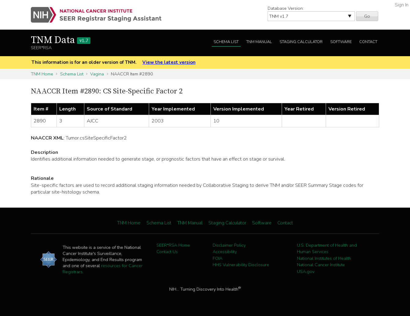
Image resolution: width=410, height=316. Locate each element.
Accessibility (225, 252)
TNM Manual (259, 42)
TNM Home (42, 74)
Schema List (226, 42)
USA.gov (305, 271)
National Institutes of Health (324, 258)
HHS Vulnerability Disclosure (241, 265)
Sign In (401, 5)
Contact (368, 42)
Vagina (97, 74)
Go (367, 16)
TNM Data (60, 40)
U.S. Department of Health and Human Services (327, 248)
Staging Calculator (301, 42)
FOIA (217, 258)
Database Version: (286, 8)
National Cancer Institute (321, 265)
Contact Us (167, 252)
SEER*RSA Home (173, 245)
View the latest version (169, 62)
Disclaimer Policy (229, 245)
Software (341, 42)
